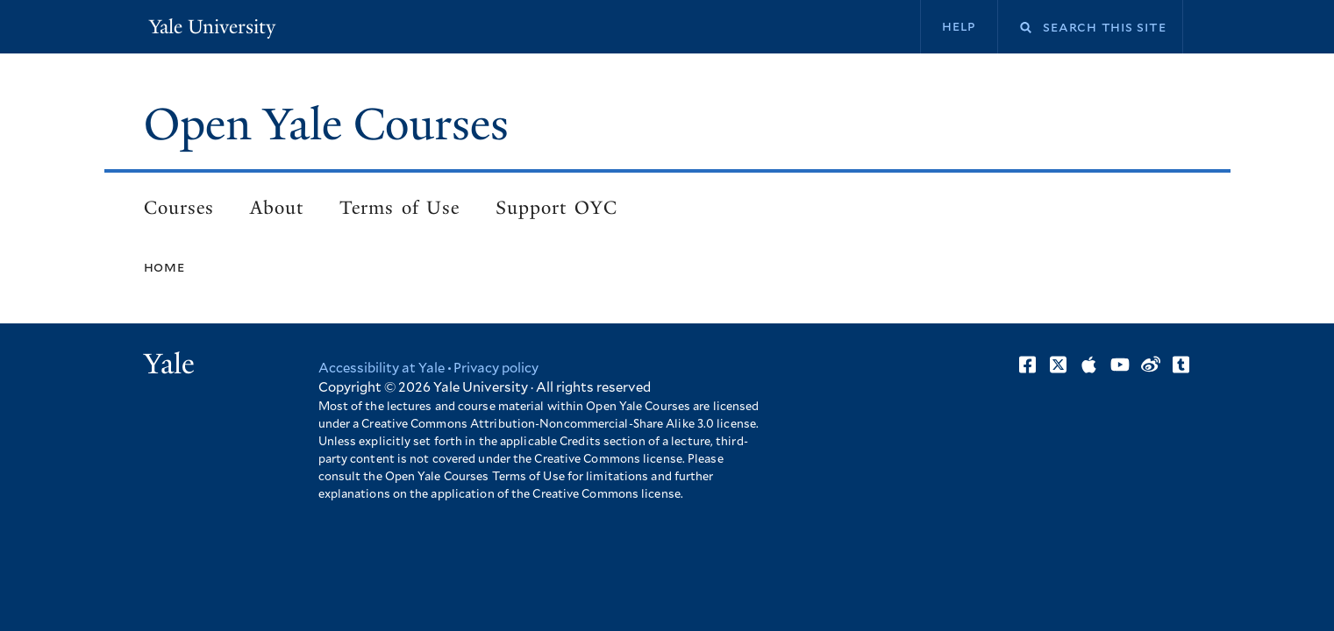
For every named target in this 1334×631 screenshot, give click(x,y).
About (276, 207)
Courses (179, 207)
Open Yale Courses (326, 124)
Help (959, 26)
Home (164, 267)
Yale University (212, 26)
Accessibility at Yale (381, 368)
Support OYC (556, 207)
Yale (169, 363)
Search (1014, 27)
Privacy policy (496, 368)
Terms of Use (399, 207)
